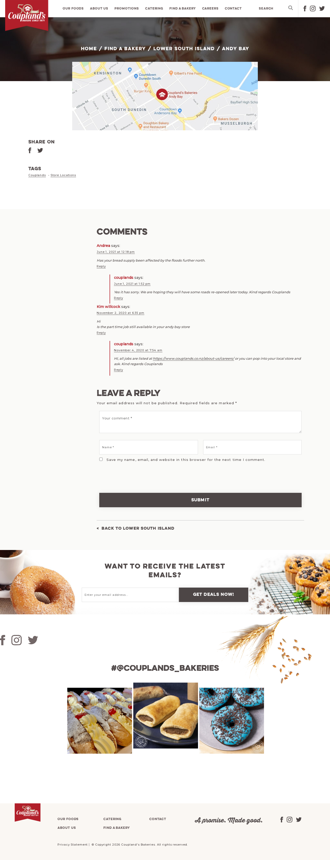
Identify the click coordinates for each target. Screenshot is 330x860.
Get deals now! (213, 594)
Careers (210, 8)
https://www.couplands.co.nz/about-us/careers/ (193, 358)
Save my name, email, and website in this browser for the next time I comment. (185, 459)
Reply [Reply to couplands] (118, 297)
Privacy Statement (72, 844)
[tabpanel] (99, 720)
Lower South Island (183, 49)
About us (99, 8)
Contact (233, 8)
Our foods (73, 8)
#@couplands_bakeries (165, 668)
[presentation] (132, 474)
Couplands (37, 175)
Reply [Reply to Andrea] (101, 266)
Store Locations (63, 175)
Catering (154, 8)
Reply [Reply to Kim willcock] (101, 332)
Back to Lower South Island (140, 528)
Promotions (127, 8)
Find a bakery (183, 8)
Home (89, 49)
